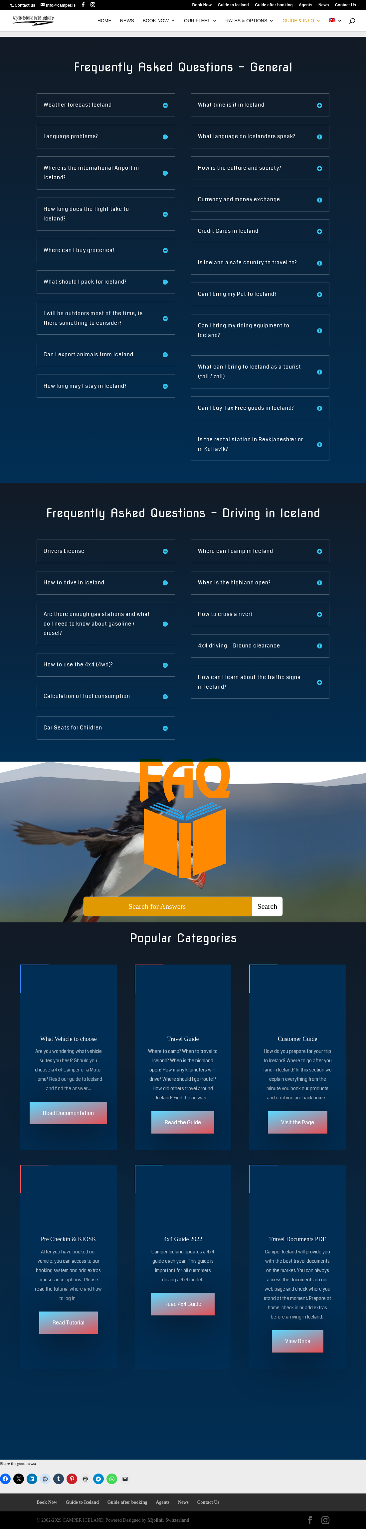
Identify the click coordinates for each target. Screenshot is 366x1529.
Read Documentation (68, 1118)
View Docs (297, 1350)
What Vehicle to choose (68, 1043)
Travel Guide (183, 1043)
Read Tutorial (69, 1332)
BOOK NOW (156, 20)
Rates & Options (247, 20)
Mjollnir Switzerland (168, 1520)
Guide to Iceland (233, 5)
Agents (305, 5)
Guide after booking (273, 5)
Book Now (202, 5)
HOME (104, 20)
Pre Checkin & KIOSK (68, 1248)
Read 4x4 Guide (182, 1313)
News (323, 5)
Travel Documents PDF (297, 1248)
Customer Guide (297, 1043)
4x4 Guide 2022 (183, 1248)
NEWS (127, 20)
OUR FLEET (197, 20)
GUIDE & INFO (298, 20)
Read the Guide (183, 1127)
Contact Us (345, 5)
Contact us (25, 5)
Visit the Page (297, 1127)
